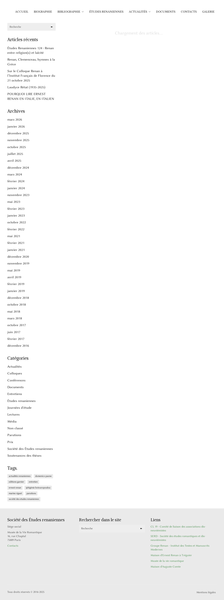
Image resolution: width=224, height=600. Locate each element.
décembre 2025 (18, 133)
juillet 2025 (15, 154)
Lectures (13, 414)
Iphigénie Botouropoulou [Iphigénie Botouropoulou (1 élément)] (38, 487)
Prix (10, 442)
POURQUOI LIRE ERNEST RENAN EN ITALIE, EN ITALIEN (30, 96)
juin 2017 (13, 332)
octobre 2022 (16, 222)
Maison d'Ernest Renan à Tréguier (171, 555)
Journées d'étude (19, 408)
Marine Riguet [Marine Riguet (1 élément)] (15, 493)
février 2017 (15, 339)
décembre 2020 (18, 257)
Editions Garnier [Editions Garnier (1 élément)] (16, 481)
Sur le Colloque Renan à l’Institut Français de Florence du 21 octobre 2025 (31, 75)
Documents (15, 387)
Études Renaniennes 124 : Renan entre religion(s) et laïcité (30, 50)
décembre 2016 (18, 346)
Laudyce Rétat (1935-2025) (26, 87)
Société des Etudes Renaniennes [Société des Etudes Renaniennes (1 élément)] (24, 499)
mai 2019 (13, 270)
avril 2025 (14, 161)
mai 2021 (13, 236)
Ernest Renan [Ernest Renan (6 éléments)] (15, 487)
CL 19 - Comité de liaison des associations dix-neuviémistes (178, 528)
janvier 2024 (16, 188)
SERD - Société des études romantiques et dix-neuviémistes (178, 538)
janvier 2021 (16, 250)
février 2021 (15, 243)
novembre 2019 (18, 263)
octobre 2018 (16, 304)
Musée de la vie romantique (167, 561)
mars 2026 (14, 119)
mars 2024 (14, 174)
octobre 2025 (16, 147)
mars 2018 (14, 318)
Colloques (14, 373)
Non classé (15, 428)
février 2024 (15, 181)
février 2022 (15, 229)
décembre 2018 (18, 298)
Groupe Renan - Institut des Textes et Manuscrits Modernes (180, 547)
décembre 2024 (18, 168)
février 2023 (15, 209)
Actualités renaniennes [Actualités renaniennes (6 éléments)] (19, 476)
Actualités (14, 367)
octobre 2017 (16, 325)
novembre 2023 (18, 195)
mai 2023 (13, 202)
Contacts (12, 546)
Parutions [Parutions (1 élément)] (31, 493)
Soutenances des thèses (24, 456)
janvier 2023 (16, 215)
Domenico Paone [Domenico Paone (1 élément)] (43, 476)
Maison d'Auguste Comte (166, 566)
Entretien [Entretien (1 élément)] (33, 481)
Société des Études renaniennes (30, 449)
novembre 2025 (18, 140)
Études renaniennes (21, 401)
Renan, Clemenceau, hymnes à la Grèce (31, 61)
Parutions (14, 435)
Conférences (16, 380)
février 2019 (15, 284)
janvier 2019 (16, 291)
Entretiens (14, 394)
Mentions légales (206, 592)
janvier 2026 (16, 126)
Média (12, 421)
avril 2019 (14, 277)
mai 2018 (13, 311)
